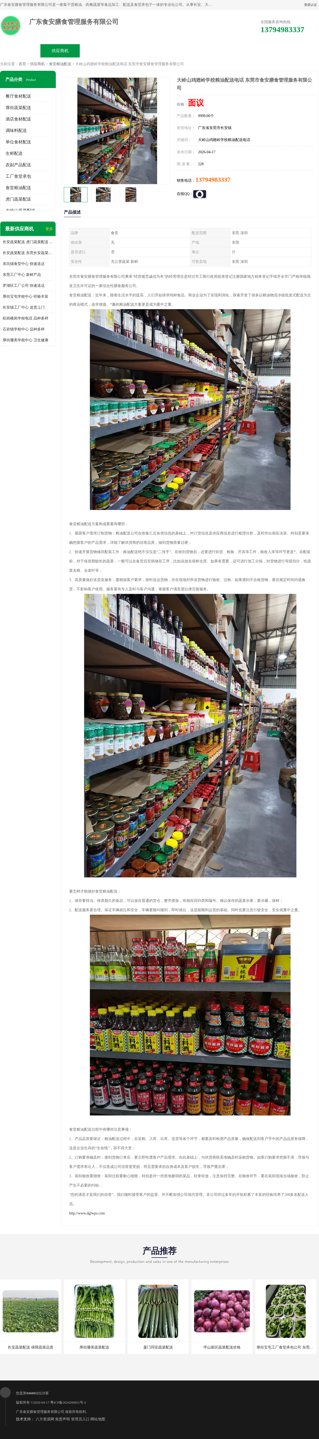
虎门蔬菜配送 (18, 199)
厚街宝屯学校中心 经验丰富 (25, 296)
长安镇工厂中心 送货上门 (24, 307)
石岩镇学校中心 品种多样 (24, 329)
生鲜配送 (14, 153)
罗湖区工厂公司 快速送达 (24, 286)
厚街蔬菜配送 (18, 107)
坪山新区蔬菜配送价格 (222, 1347)
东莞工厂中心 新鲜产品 (22, 275)
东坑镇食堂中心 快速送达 (24, 264)
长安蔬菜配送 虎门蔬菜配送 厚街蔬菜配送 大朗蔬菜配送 (28, 242)
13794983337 (212, 179)
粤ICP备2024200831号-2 (68, 1402)
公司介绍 (139, 50)
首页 (22, 64)
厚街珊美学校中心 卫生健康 (25, 340)
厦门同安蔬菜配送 (158, 1347)
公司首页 (20, 50)
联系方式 (259, 50)
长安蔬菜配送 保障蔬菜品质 (30, 1347)
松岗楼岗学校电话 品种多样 (25, 318)
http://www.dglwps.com (87, 1213)
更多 (49, 229)
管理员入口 (80, 1419)
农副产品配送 (18, 165)
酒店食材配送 (18, 119)
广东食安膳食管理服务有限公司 (40, 1412)
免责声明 (62, 1419)
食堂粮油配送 (60, 64)
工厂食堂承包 (18, 176)
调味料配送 (16, 130)
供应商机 (60, 50)
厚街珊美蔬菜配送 (94, 1347)
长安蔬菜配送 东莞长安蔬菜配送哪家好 (28, 253)
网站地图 (97, 1419)
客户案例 (219, 50)
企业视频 (99, 50)
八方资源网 (45, 1419)
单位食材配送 (18, 142)
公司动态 (179, 50)
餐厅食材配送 (18, 96)
